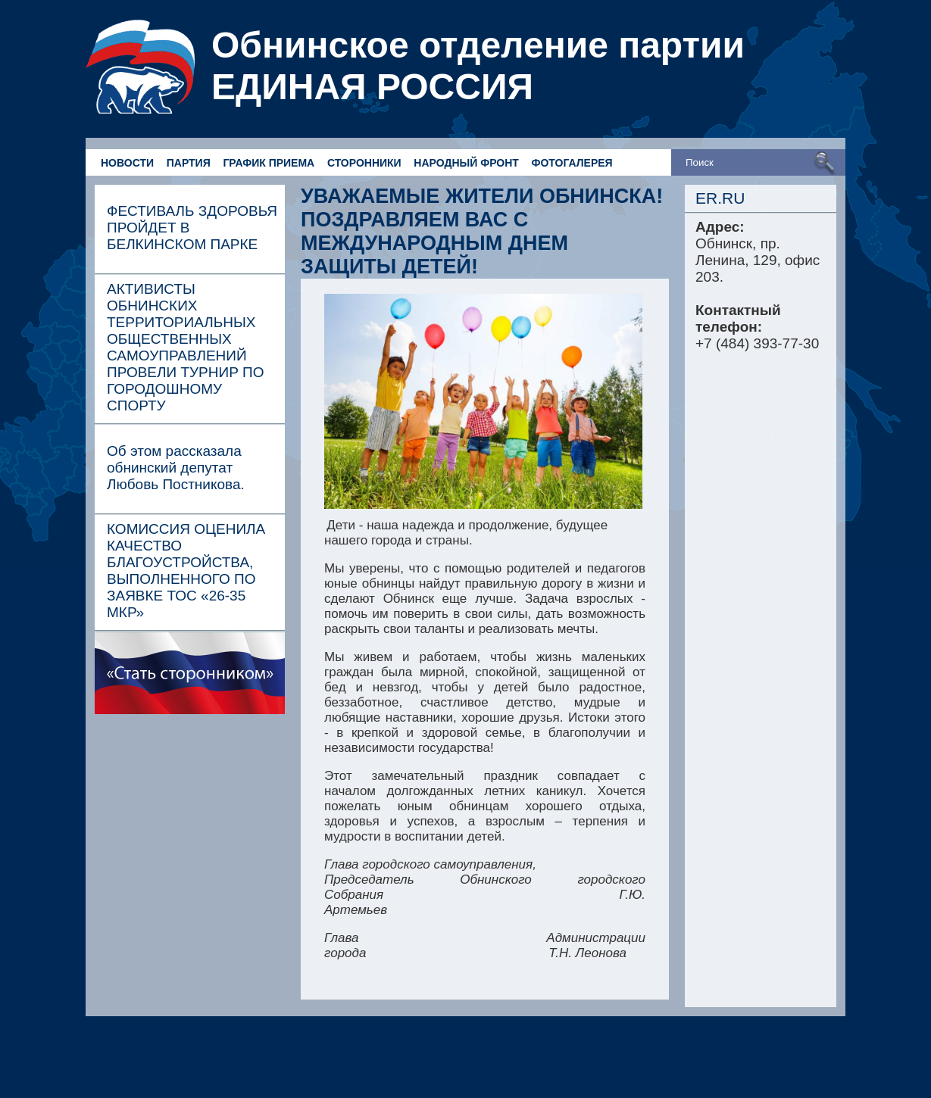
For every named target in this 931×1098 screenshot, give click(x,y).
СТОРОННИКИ (364, 163)
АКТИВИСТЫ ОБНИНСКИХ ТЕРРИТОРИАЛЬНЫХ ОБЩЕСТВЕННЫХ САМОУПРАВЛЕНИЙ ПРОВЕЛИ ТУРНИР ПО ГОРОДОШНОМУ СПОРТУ (185, 347)
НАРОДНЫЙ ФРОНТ (466, 163)
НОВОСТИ (127, 163)
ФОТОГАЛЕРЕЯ (572, 163)
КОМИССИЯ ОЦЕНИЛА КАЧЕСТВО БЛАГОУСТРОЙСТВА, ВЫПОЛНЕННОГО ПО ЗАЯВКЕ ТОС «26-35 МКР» (186, 570)
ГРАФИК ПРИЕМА (268, 163)
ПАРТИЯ (189, 163)
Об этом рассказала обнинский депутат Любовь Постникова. (176, 467)
